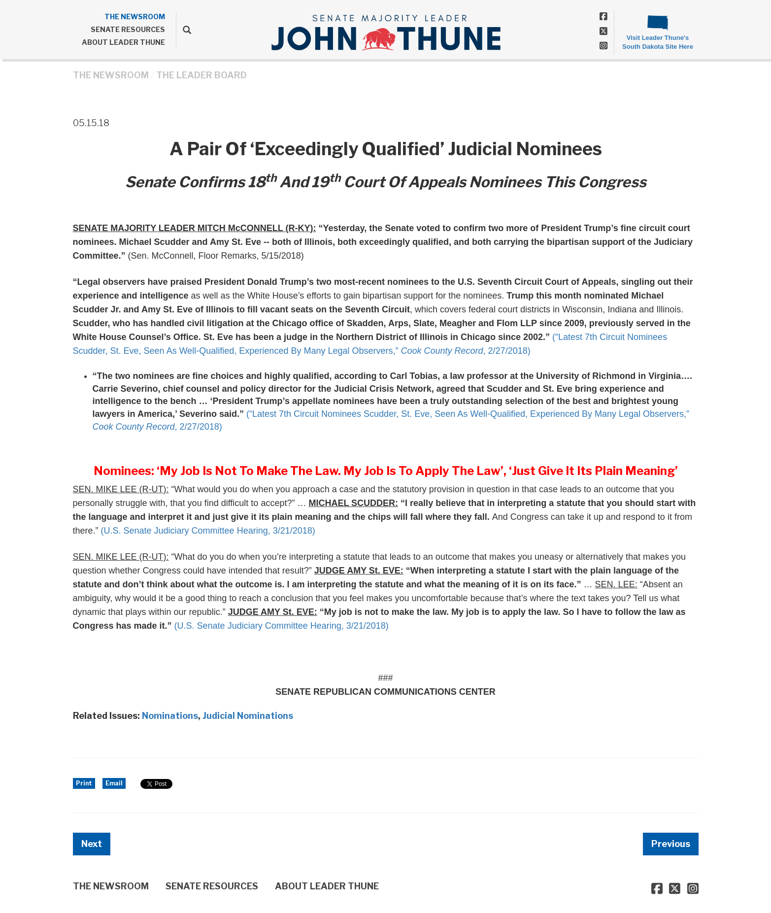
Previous (670, 844)
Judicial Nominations (247, 715)
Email (114, 783)
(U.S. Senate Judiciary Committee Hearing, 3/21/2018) (208, 531)
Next (91, 844)
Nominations (170, 715)
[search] (183, 29)
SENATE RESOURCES (128, 29)
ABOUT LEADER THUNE (123, 42)
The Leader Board (201, 75)
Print (84, 783)
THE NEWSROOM (134, 16)
